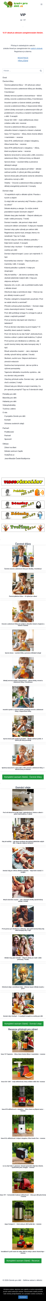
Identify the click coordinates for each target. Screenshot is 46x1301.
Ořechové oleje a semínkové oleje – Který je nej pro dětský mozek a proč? (23, 293)
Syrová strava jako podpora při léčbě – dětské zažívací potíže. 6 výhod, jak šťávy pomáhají (22, 170)
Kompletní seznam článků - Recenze (23, 1260)
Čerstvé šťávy (8, 81)
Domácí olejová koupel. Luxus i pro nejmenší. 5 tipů (23, 255)
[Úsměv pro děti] (16, 4)
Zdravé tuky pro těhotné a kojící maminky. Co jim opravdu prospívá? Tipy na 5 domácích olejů (23, 388)
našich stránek (36, 48)
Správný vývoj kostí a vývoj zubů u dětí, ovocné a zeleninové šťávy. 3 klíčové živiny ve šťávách (23, 156)
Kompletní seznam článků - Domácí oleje (23, 1023)
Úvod (5, 77)
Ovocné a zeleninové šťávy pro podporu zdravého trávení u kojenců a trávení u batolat (22, 128)
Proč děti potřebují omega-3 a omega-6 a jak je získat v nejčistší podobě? (23, 314)
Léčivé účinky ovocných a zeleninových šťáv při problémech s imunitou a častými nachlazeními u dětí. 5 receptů (23, 113)
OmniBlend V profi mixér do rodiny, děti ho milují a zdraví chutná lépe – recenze (23, 1252)
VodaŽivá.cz (9, 455)
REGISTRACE (23, 58)
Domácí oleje (8, 191)
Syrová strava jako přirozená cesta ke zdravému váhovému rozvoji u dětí (23, 177)
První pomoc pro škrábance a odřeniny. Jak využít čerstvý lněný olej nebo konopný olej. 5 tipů (22, 344)
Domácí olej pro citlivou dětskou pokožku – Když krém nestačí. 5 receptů (21, 241)
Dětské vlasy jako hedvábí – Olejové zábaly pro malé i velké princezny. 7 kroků (23, 217)
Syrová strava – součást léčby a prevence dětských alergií (21, 163)
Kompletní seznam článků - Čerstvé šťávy (23, 777)
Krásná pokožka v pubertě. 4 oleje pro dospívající (19, 269)
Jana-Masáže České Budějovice (17, 458)
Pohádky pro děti (9, 394)
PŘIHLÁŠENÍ (23, 61)
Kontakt (7, 420)
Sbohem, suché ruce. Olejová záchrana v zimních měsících (20, 360)
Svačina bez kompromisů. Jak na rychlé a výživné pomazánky (21, 367)
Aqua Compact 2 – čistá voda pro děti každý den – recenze (23, 1224)
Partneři (6, 428)
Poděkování (9, 432)
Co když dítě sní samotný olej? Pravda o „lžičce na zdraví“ (23, 203)
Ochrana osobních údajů (14, 423)
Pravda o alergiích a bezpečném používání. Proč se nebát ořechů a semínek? (23, 300)
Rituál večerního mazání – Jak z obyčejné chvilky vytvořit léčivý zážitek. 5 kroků (21, 353)
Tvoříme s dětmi (9, 409)
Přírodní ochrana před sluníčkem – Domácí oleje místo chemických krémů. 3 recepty (23, 307)
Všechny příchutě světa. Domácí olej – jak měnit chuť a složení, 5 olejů (23, 381)
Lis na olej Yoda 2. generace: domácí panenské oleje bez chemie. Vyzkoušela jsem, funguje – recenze (23, 1166)
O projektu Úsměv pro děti (14, 416)
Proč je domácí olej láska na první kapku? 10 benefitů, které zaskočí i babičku (22, 328)
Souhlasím (23, 1297)
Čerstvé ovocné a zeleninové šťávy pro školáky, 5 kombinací (23, 90)
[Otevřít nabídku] (41, 4)
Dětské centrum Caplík (13, 451)
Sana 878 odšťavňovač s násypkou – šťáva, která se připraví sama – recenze (21, 149)
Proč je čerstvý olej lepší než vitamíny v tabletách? (20, 321)
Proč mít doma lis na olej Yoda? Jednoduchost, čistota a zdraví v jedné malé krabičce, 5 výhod (23, 335)
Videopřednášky (9, 405)
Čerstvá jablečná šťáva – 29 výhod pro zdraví (22, 85)
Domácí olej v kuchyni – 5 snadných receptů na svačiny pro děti (23, 248)
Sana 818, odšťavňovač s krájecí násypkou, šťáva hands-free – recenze (21, 142)
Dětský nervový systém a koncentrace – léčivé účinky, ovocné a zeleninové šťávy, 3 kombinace (23, 97)
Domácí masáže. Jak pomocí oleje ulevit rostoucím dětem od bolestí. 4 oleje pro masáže (23, 224)
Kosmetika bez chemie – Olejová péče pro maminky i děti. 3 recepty (21, 262)
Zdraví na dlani (10, 447)
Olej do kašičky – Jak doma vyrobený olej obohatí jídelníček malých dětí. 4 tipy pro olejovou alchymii (21, 278)
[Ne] (43, 1294)
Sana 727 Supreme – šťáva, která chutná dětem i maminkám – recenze (23, 135)
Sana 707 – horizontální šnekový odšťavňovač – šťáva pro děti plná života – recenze (23, 1195)
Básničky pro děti (9, 398)
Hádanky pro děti (9, 401)
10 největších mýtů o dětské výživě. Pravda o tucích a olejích (22, 196)
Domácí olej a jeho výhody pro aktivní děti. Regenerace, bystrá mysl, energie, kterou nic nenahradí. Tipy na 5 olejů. (22, 232)
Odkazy (6, 444)
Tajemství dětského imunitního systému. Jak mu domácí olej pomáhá (22, 374)
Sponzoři (8, 439)
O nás (5, 412)
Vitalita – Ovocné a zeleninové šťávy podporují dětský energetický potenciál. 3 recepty (23, 184)
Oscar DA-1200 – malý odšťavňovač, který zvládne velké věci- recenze (21, 121)
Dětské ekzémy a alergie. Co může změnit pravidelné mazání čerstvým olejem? (21, 210)
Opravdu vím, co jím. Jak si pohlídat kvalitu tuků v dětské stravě (23, 286)
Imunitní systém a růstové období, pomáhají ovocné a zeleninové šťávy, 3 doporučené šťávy (23, 104)
